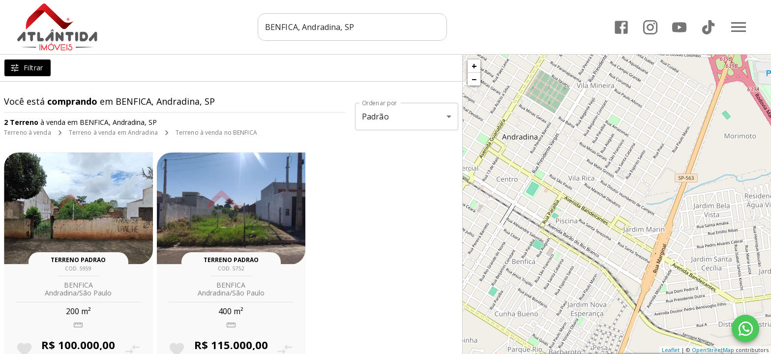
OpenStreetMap (713, 350)
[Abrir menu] (738, 27)
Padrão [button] (375, 116)
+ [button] (474, 66)
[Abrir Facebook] (621, 27)
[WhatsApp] (745, 328)
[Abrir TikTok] (708, 27)
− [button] (474, 79)
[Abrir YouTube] (679, 27)
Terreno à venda (27, 132)
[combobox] (353, 27)
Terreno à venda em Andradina (113, 132)
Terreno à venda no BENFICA (216, 132)
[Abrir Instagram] (650, 27)
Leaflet (671, 350)
